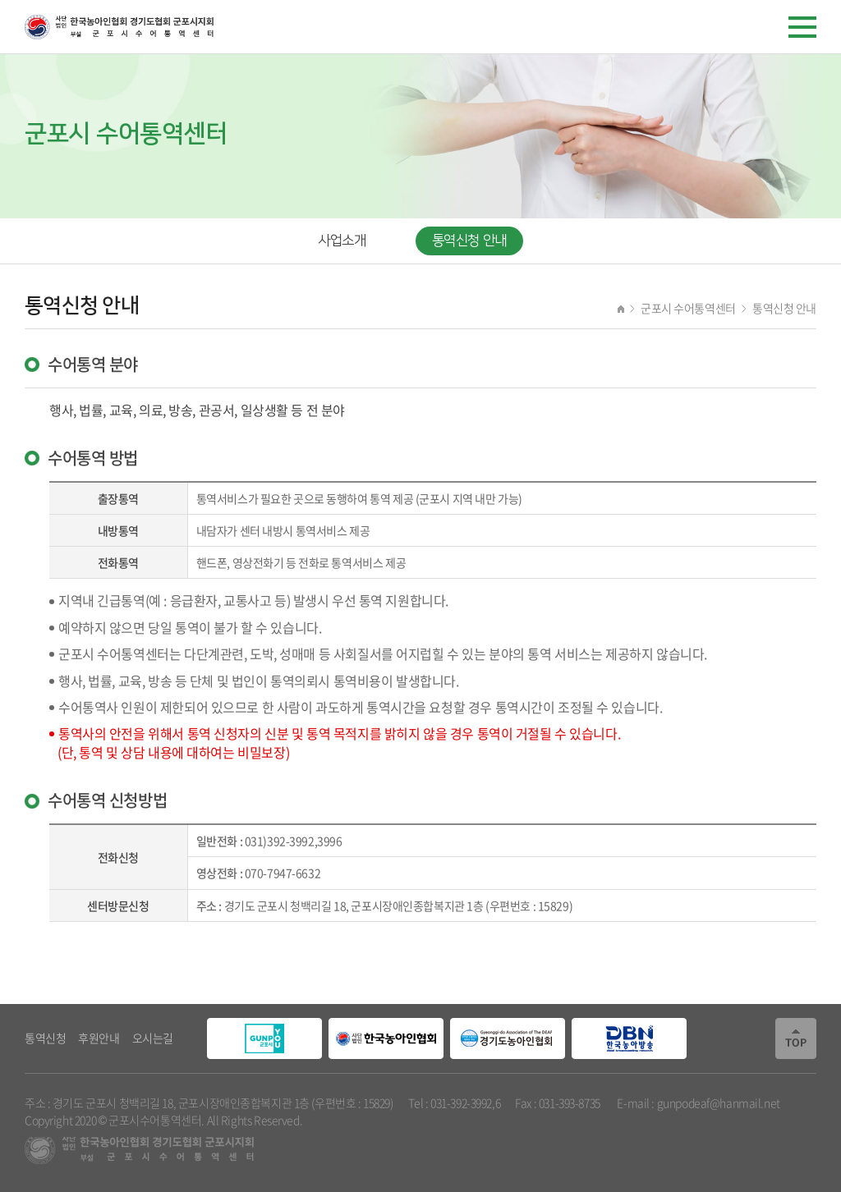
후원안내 (98, 1037)
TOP (795, 1038)
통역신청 (45, 1037)
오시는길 (152, 1037)
